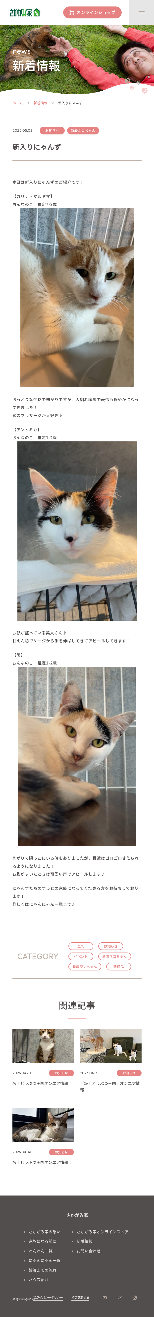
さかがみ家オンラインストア (102, 1232)
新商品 (118, 966)
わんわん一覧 (40, 1251)
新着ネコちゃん (115, 956)
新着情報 (41, 102)
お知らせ (111, 946)
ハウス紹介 (39, 1279)
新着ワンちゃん (85, 966)
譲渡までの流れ (42, 1270)
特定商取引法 (80, 1297)
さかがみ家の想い (44, 1232)
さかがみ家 (77, 1215)
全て (80, 946)
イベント (81, 956)
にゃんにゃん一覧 (44, 1260)
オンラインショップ (96, 12)
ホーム (17, 102)
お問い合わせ (89, 1251)
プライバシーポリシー (48, 1297)
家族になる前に (42, 1241)
